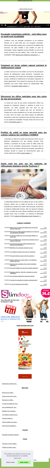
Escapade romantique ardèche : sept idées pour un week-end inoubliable (24, 35)
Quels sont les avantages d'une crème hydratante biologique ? (23, 264)
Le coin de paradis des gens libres (19, 284)
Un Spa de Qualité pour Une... (10, 403)
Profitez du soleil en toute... (9, 447)
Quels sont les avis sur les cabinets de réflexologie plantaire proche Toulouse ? (24, 165)
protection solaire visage (19, 86)
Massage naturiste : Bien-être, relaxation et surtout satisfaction (23, 273)
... (38, 55)
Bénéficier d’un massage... (9, 411)
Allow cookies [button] (24, 462)
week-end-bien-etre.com (26, 9)
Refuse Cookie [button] (10, 462)
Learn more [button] (17, 458)
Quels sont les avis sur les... (9, 396)
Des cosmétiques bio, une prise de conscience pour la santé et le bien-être (24, 240)
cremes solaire (25, 153)
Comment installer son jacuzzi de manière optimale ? (24, 268)
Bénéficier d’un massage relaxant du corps (21, 247)
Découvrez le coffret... (8, 400)
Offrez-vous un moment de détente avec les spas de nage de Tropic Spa (24, 228)
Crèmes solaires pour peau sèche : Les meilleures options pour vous (23, 260)
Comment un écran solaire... (9, 443)
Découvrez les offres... (8, 392)
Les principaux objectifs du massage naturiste (22, 276)
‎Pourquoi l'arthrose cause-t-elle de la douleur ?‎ (22, 256)
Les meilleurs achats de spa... (10, 414)
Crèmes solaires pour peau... (10, 422)
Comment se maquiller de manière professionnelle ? (24, 280)
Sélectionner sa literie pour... (9, 383)
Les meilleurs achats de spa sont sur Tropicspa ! (23, 252)
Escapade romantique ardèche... (10, 434)
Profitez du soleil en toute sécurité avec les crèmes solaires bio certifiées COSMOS (24, 133)
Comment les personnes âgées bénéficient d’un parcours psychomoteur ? (22, 244)
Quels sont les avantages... (9, 425)
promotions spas (15, 122)
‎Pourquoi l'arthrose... (7, 418)
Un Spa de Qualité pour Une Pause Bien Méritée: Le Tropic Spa (24, 236)
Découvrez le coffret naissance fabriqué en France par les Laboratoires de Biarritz (24, 232)
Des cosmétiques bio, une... (9, 407)
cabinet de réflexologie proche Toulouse (26, 216)
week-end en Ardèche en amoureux (26, 55)
